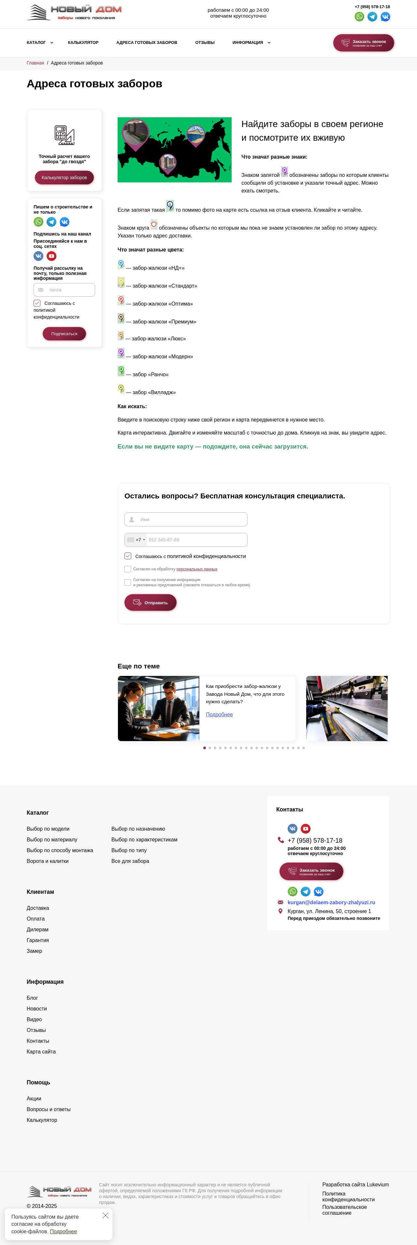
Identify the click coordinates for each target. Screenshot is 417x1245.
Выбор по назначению (138, 828)
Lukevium (378, 1184)
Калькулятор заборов (64, 177)
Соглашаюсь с (191, 555)
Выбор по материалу (52, 839)
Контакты (38, 1040)
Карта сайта (41, 1051)
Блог (32, 997)
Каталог (36, 42)
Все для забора (130, 861)
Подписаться (64, 333)
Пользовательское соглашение (345, 1209)
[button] (204, 747)
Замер (34, 950)
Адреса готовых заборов (146, 42)
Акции (34, 1098)
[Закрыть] (105, 1215)
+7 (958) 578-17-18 (372, 7)
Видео (34, 1019)
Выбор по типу (129, 850)
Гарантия (38, 940)
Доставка (38, 907)
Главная (35, 62)
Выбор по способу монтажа (60, 850)
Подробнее (63, 1231)
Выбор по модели (48, 828)
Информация (248, 42)
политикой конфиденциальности (206, 555)
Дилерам (38, 929)
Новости (37, 1008)
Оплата (36, 918)
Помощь (38, 1082)
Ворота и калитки (48, 861)
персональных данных (197, 568)
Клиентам (40, 891)
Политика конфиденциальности (349, 1196)
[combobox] (136, 539)
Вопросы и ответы (49, 1109)
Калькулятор (83, 42)
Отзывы (204, 42)
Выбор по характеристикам (144, 839)
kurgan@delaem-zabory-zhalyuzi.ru (331, 902)
